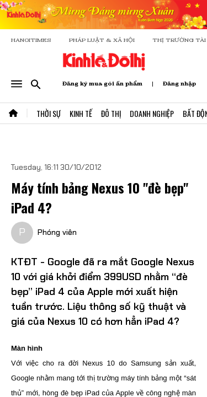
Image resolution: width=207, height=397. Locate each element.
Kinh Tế (81, 113)
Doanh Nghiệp (152, 113)
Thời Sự (48, 113)
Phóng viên (57, 232)
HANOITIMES (31, 40)
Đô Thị (111, 113)
